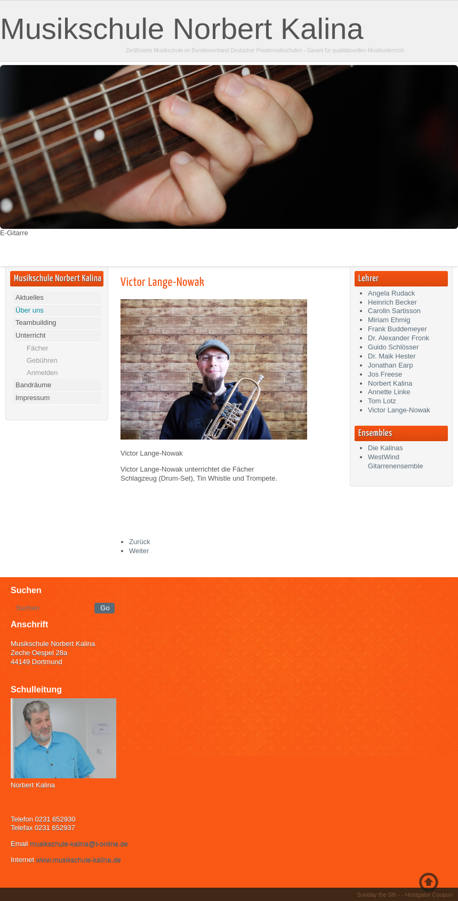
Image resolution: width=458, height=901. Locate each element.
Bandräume (33, 385)
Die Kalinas (385, 448)
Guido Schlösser (393, 347)
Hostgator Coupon (429, 894)
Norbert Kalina (390, 383)
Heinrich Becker (392, 302)
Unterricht (30, 335)
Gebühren (42, 360)
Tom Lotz (382, 401)
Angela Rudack (391, 293)
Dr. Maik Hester (392, 356)
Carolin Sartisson (394, 311)
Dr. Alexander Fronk (398, 338)
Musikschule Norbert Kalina (182, 28)
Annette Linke (389, 392)
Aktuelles (29, 297)
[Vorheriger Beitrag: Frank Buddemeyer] (139, 542)
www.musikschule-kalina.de (78, 860)
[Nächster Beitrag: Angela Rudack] (139, 551)
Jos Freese (385, 374)
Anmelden (42, 373)
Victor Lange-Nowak (162, 282)
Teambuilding (36, 322)
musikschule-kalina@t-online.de (79, 844)
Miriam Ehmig (389, 320)
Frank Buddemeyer (397, 329)
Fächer (37, 348)
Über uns (29, 310)
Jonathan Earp (390, 365)
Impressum (32, 398)
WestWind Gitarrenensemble (395, 461)
